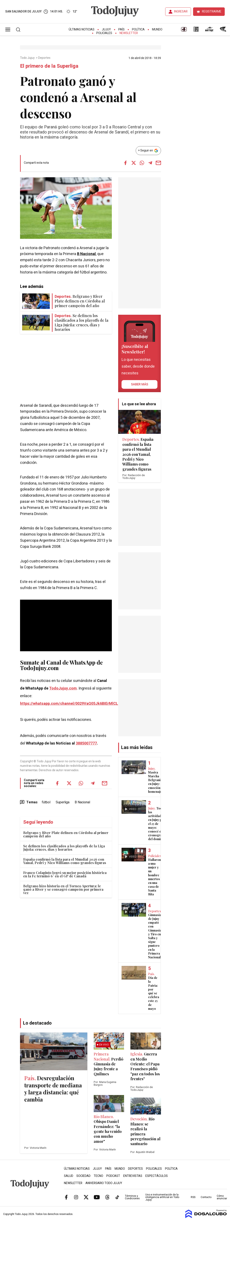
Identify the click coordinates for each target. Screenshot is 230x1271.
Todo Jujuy (27, 58)
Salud (68, 1176)
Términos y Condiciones (132, 1197)
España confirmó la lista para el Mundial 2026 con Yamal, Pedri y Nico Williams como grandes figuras (64, 861)
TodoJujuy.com (63, 688)
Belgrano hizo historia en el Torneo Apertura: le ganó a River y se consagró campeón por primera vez (63, 889)
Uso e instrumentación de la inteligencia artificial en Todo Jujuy (162, 1197)
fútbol (46, 802)
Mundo (157, 29)
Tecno (98, 1176)
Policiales (104, 33)
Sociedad (83, 1176)
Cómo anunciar (222, 1197)
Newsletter (129, 33)
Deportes (44, 58)
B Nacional (86, 254)
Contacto (206, 1197)
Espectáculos (156, 1176)
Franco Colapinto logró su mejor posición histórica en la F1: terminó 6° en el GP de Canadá (65, 874)
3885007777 (86, 743)
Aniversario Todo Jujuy (103, 1183)
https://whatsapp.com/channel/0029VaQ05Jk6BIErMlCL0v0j (72, 703)
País (121, 29)
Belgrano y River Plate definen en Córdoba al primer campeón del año (65, 834)
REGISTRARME (211, 11)
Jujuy (106, 29)
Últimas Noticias (82, 29)
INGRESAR (181, 11)
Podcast (113, 1176)
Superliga (62, 802)
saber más (139, 384)
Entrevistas (132, 1176)
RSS (193, 1197)
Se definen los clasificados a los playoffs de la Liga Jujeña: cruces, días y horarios (64, 848)
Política (138, 29)
